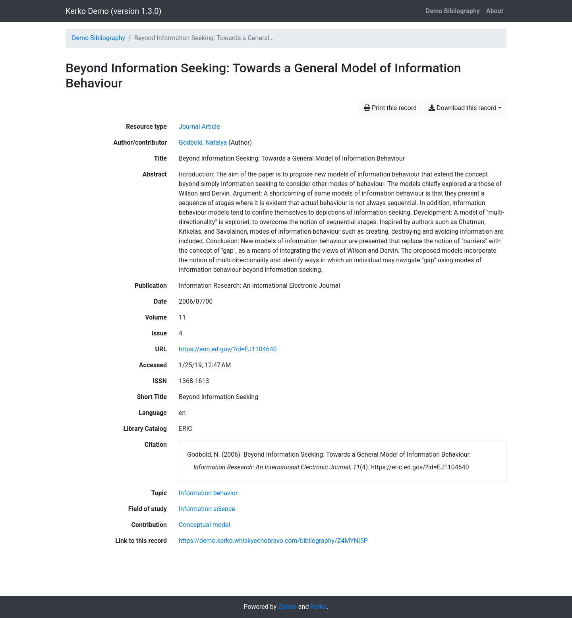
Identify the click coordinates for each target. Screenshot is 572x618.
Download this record (463, 108)
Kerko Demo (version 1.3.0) (113, 11)
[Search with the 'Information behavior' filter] (208, 493)
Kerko (318, 606)
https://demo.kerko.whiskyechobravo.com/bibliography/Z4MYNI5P (273, 540)
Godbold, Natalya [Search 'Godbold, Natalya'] (203, 142)
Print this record (390, 108)
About (494, 11)
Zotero (287, 606)
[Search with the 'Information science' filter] (207, 509)
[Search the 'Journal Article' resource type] (199, 126)
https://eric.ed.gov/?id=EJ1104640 (227, 349)
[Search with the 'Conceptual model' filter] (204, 525)
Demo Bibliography (453, 11)
